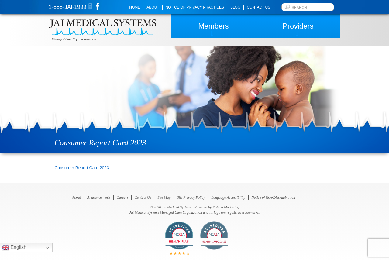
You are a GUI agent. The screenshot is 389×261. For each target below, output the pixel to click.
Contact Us (258, 7)
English (14, 247)
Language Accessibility (228, 197)
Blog (235, 7)
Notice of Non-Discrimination (273, 197)
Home (134, 7)
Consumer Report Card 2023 (81, 167)
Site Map (163, 197)
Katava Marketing (225, 207)
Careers (122, 197)
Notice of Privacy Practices (195, 7)
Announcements (98, 197)
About (152, 7)
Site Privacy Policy (191, 197)
